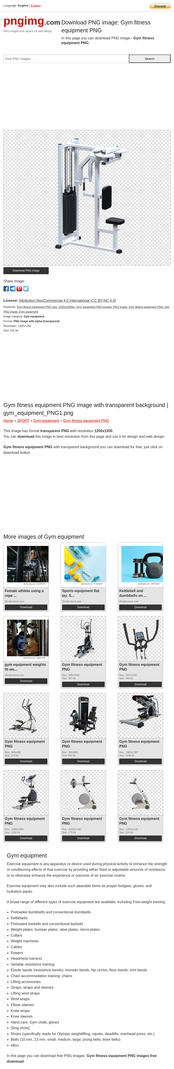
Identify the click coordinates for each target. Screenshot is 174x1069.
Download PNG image (26, 270)
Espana (36, 5)
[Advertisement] (87, 98)
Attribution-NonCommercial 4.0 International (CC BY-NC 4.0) (67, 300)
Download (26, 607)
